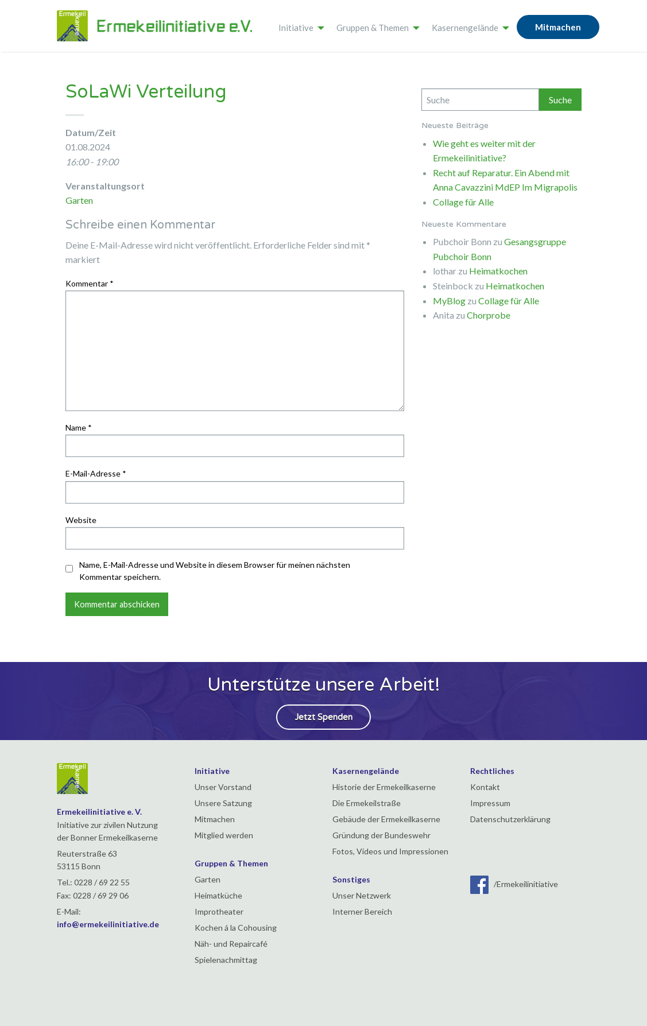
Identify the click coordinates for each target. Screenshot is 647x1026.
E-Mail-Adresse (95, 473)
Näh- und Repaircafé (231, 943)
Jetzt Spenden (323, 717)
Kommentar (89, 283)
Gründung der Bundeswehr (381, 835)
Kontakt (485, 787)
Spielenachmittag (226, 960)
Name (78, 427)
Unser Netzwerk (361, 895)
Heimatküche (218, 895)
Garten (79, 200)
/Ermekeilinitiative (514, 884)
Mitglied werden (224, 835)
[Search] (480, 99)
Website (80, 520)
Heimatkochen (498, 270)
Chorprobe (488, 314)
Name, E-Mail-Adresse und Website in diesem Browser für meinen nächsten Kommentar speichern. (214, 571)
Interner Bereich (362, 911)
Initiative (295, 27)
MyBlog (449, 300)
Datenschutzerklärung (510, 819)
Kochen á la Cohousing (236, 927)
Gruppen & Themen (372, 27)
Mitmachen (558, 27)
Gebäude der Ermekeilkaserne (386, 819)
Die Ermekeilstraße (366, 803)
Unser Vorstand (223, 787)
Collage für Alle (463, 201)
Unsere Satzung (223, 803)
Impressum (490, 803)
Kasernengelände (465, 27)
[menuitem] (298, 26)
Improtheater (219, 911)
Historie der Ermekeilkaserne (384, 787)
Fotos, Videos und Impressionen (390, 851)
